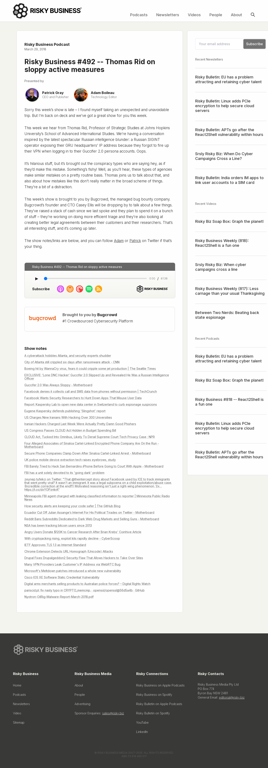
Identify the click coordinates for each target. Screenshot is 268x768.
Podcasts (139, 15)
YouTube (142, 724)
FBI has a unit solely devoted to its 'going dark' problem (64, 473)
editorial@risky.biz (232, 699)
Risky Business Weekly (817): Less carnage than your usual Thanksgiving (230, 291)
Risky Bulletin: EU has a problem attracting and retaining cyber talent (228, 79)
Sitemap (18, 724)
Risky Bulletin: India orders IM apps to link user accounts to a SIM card (229, 180)
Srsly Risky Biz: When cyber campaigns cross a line (220, 267)
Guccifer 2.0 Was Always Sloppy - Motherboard (58, 385)
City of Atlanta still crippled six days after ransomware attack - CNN (72, 362)
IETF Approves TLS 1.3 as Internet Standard (55, 545)
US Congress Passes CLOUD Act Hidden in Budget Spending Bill (70, 430)
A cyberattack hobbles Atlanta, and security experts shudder (67, 355)
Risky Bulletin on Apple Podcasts (159, 705)
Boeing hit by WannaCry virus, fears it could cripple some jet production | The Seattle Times (90, 368)
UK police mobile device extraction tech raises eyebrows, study (70, 460)
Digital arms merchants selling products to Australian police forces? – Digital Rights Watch (87, 584)
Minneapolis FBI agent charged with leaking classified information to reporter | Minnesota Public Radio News (97, 497)
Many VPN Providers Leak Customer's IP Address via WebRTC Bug (72, 564)
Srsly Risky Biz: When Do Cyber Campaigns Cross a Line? (224, 156)
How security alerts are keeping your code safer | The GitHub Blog (72, 506)
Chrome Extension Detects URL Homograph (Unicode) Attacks (68, 551)
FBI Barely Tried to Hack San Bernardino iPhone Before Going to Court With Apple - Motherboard (93, 466)
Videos (194, 15)
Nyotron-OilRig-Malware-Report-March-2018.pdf (59, 597)
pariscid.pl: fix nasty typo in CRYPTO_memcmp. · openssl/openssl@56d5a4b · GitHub (84, 590)
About (236, 15)
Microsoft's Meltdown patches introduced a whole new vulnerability (72, 571)
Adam (119, 241)
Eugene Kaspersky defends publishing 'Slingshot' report (64, 411)
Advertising (82, 705)
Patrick (135, 241)
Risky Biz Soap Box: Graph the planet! (229, 221)
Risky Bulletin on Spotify (153, 714)
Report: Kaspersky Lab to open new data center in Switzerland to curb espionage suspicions (90, 404)
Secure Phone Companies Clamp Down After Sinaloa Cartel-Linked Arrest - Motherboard (87, 453)
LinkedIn (142, 733)
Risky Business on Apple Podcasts (160, 686)
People (215, 15)
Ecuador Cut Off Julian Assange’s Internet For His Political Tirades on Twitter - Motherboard (89, 512)
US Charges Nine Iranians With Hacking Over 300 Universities (68, 417)
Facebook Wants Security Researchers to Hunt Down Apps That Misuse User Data (83, 398)
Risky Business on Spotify (154, 696)
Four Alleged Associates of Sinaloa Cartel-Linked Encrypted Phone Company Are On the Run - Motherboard (91, 445)
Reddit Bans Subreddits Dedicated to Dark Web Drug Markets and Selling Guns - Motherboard (91, 519)
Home (17, 686)
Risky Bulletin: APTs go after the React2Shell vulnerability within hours (229, 132)
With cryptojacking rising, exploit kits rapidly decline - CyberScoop (72, 538)
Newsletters (167, 15)
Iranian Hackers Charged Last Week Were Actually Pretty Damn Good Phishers (80, 424)
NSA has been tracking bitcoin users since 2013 (58, 525)
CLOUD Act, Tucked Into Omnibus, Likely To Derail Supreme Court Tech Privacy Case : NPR (89, 437)
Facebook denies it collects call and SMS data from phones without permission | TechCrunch (90, 391)
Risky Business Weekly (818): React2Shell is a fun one (222, 243)
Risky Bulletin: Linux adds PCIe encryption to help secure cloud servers (224, 106)
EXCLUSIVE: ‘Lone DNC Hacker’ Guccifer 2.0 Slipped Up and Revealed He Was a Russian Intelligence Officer (96, 376)
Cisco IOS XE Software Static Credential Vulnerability (61, 577)
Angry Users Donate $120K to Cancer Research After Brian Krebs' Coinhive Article (82, 532)
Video (17, 714)
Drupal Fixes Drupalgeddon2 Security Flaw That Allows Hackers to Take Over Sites (83, 558)
